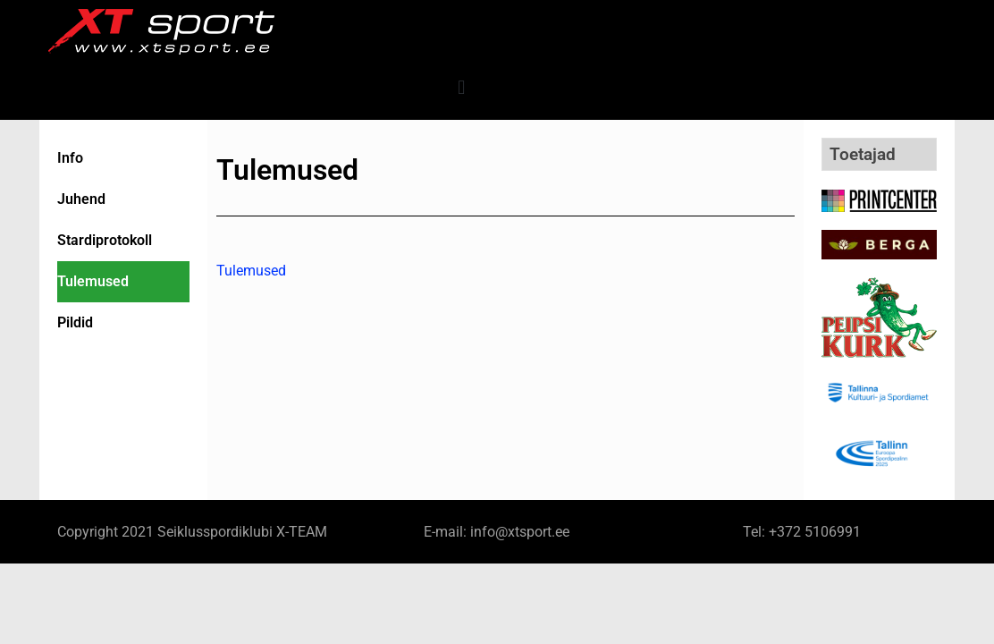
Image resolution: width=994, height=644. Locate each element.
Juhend (81, 199)
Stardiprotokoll (104, 240)
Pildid (75, 322)
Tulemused (93, 281)
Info (70, 157)
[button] (461, 87)
